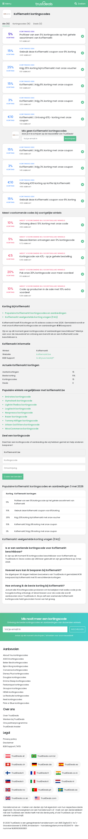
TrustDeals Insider (12, 726)
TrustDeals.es (71, 764)
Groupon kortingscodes (15, 688)
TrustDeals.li (17, 781)
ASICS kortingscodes (13, 658)
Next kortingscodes (12, 699)
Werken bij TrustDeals (13, 719)
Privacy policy (10, 739)
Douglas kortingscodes (14, 677)
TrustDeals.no (18, 789)
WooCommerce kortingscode (21, 428)
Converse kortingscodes (15, 669)
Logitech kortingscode (18, 408)
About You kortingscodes (15, 655)
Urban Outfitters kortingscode (22, 424)
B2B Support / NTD (12, 746)
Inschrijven (70, 138)
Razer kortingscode (16, 416)
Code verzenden (13, 476)
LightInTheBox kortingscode (21, 404)
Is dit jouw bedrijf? (45, 358)
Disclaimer (8, 742)
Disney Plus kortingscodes (16, 673)
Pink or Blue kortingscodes (16, 703)
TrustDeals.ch (18, 764)
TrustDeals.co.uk (20, 798)
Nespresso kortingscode (19, 412)
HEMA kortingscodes (13, 692)
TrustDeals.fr (43, 772)
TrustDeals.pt (44, 789)
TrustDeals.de (45, 764)
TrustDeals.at (18, 756)
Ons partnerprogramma (15, 722)
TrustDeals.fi (18, 772)
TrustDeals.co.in (70, 772)
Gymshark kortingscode (18, 400)
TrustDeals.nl (68, 781)
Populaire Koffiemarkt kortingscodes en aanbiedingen (35, 313)
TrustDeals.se (70, 789)
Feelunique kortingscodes (16, 684)
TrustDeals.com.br (47, 756)
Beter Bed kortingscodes (15, 662)
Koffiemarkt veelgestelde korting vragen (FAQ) (31, 317)
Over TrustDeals (11, 715)
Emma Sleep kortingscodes (17, 681)
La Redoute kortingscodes (16, 695)
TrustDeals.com (48, 798)
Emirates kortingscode (18, 396)
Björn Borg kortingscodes (15, 666)
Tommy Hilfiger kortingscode (21, 420)
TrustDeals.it (42, 781)
